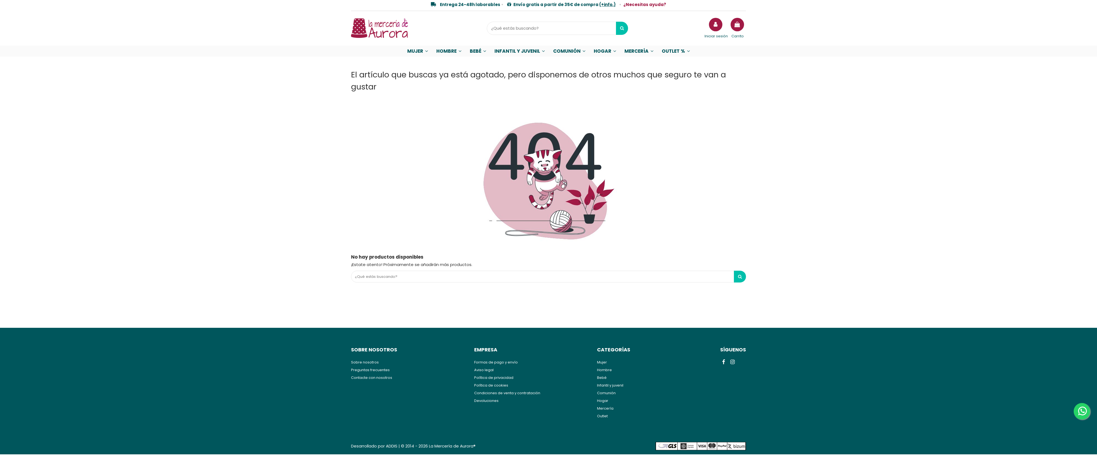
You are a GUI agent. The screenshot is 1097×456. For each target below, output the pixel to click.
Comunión (606, 394)
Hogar (602, 402)
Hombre (604, 371)
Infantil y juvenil (610, 387)
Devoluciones (486, 402)
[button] (417, 51)
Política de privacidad (493, 379)
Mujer (602, 364)
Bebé (602, 379)
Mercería (605, 410)
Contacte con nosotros (371, 379)
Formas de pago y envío (496, 364)
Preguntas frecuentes (370, 371)
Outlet (602, 417)
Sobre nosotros (365, 364)
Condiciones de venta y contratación (507, 394)
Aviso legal (484, 371)
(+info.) (607, 4)
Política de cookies (491, 387)
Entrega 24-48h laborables (470, 4)
